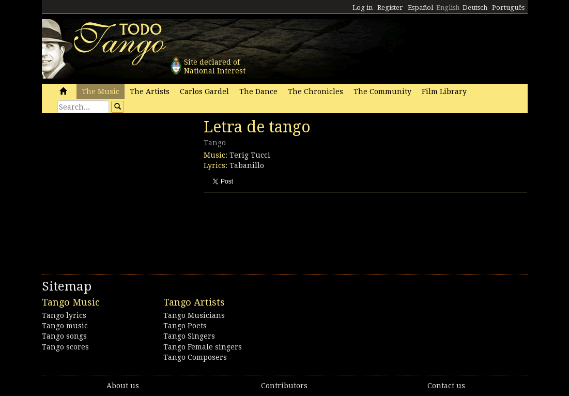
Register (390, 7)
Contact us (446, 386)
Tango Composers (195, 357)
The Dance (258, 91)
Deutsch (475, 7)
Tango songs (64, 336)
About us (122, 386)
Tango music (65, 326)
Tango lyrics (64, 315)
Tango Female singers (202, 347)
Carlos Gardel (204, 91)
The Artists (150, 91)
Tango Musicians (194, 315)
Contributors (284, 386)
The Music (100, 91)
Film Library (444, 91)
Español (420, 7)
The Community (382, 91)
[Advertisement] (119, 188)
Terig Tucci (249, 155)
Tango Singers (189, 336)
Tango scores (65, 347)
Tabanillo (246, 165)
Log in (362, 7)
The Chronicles (315, 91)
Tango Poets (185, 326)
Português (508, 7)
